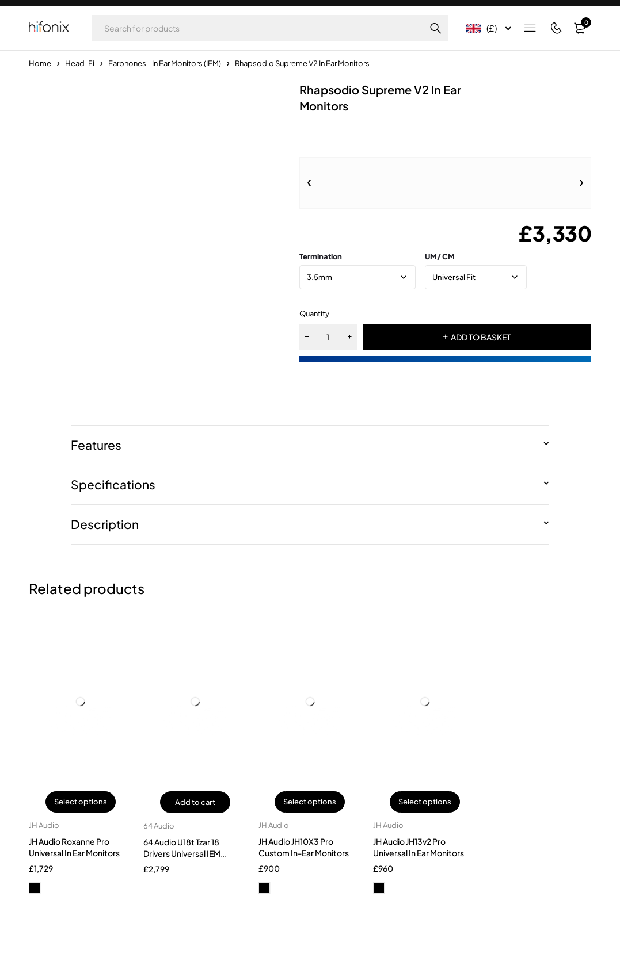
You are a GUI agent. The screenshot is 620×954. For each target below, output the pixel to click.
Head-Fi (79, 63)
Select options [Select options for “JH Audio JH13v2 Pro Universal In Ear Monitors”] (424, 802)
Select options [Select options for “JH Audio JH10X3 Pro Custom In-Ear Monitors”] (309, 802)
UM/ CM (440, 256)
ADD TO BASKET (481, 337)
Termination (320, 256)
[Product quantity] (328, 337)
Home (40, 63)
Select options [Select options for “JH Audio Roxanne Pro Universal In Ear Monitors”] (80, 802)
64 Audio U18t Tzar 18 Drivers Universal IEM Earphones (181, 853)
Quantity (314, 313)
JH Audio (44, 825)
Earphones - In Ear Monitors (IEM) (164, 63)
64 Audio (158, 825)
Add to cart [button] (195, 802)
